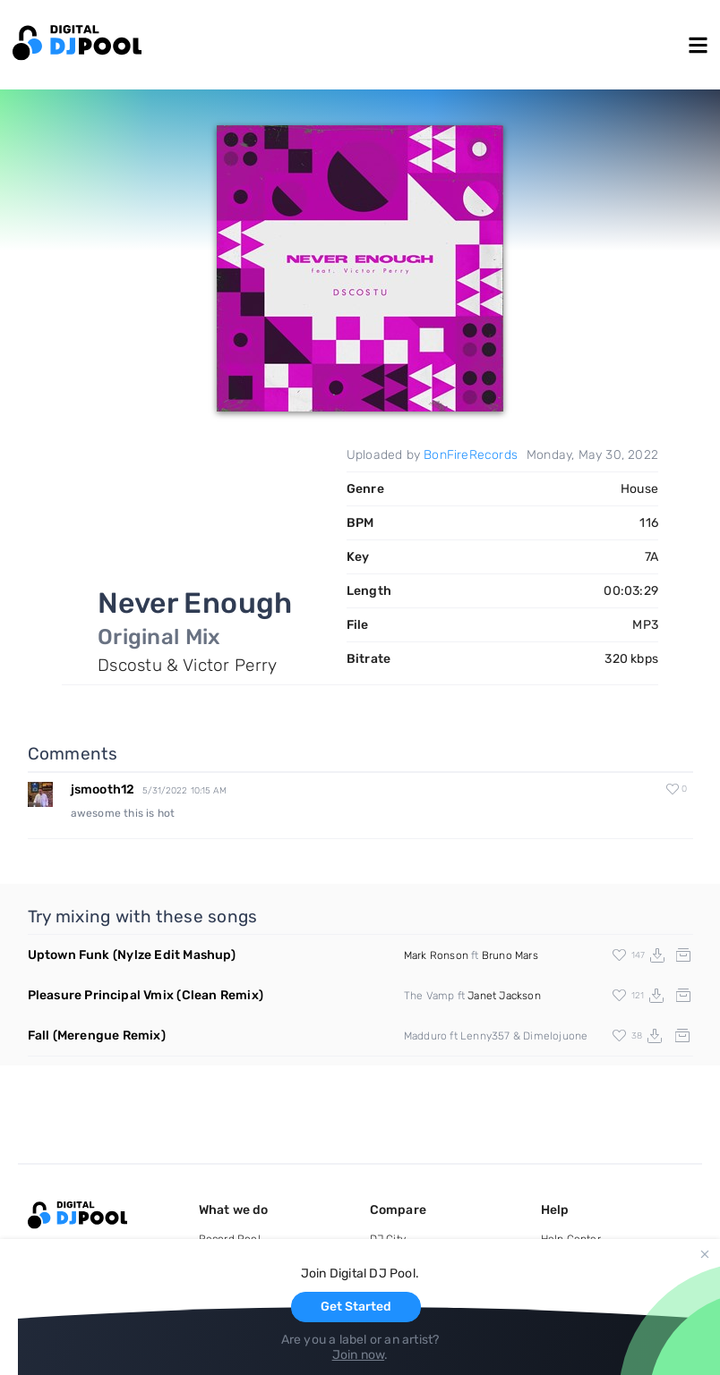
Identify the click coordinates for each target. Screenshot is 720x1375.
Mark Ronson (436, 955)
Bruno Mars (510, 955)
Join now (358, 1354)
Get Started (356, 1306)
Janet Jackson (504, 995)
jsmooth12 (103, 789)
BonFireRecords (471, 455)
